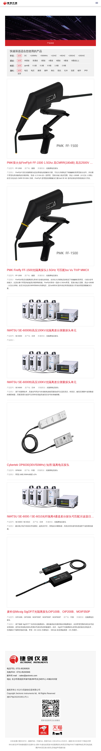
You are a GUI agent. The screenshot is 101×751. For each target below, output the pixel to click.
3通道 (43, 61)
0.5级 (49, 66)
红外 (66, 70)
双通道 (35, 61)
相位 (52, 70)
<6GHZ (62, 56)
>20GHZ (81, 56)
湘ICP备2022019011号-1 (17, 697)
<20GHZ (72, 56)
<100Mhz (33, 56)
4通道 (51, 61)
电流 (26, 70)
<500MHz (44, 56)
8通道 (66, 61)
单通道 (26, 61)
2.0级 (64, 66)
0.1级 (35, 66)
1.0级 (57, 66)
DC (25, 56)
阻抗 (59, 70)
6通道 (58, 61)
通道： (13, 61)
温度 (72, 70)
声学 (86, 70)
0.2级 (42, 66)
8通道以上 (75, 61)
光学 (19, 74)
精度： (13, 66)
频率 (46, 70)
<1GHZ (54, 56)
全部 (19, 56)
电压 (32, 70)
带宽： (13, 56)
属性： (13, 71)
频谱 (39, 70)
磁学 (79, 70)
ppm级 (26, 66)
